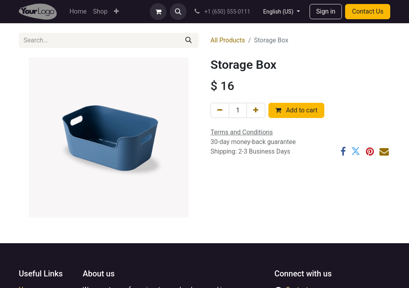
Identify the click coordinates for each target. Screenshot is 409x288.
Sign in (326, 11)
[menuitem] (78, 12)
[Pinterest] (370, 151)
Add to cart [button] (296, 110)
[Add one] (255, 110)
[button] (178, 11)
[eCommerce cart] (158, 11)
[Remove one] (219, 110)
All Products (227, 40)
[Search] (189, 40)
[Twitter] (355, 151)
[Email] (384, 151)
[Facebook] (342, 151)
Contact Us (367, 11)
